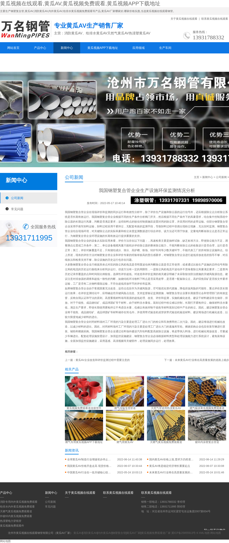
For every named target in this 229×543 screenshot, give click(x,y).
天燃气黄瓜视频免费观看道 (16, 511)
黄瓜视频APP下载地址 (102, 47)
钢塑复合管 (119, 532)
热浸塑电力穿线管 (10, 520)
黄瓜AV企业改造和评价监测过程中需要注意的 (103, 359)
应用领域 (138, 47)
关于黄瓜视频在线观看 (184, 18)
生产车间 (165, 47)
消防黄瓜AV (90, 532)
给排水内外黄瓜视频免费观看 (17, 506)
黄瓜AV (77, 532)
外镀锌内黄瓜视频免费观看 (16, 516)
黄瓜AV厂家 (134, 532)
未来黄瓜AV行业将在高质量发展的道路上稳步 (202, 359)
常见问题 (17, 209)
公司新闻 (17, 198)
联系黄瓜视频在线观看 (214, 18)
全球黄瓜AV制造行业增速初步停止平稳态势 (90, 459)
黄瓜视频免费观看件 (12, 525)
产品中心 (40, 47)
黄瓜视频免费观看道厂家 (156, 532)
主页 (196, 177)
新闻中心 (67, 47)
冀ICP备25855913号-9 (184, 532)
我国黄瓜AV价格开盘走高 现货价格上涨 (90, 465)
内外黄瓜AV (105, 532)
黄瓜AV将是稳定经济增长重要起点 (169, 465)
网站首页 (13, 47)
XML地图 (204, 532)
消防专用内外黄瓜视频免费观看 (18, 501)
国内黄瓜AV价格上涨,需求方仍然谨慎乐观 (172, 459)
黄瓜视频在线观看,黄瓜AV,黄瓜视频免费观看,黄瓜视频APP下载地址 (80, 3)
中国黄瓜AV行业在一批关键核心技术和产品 (90, 472)
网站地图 (215, 532)
